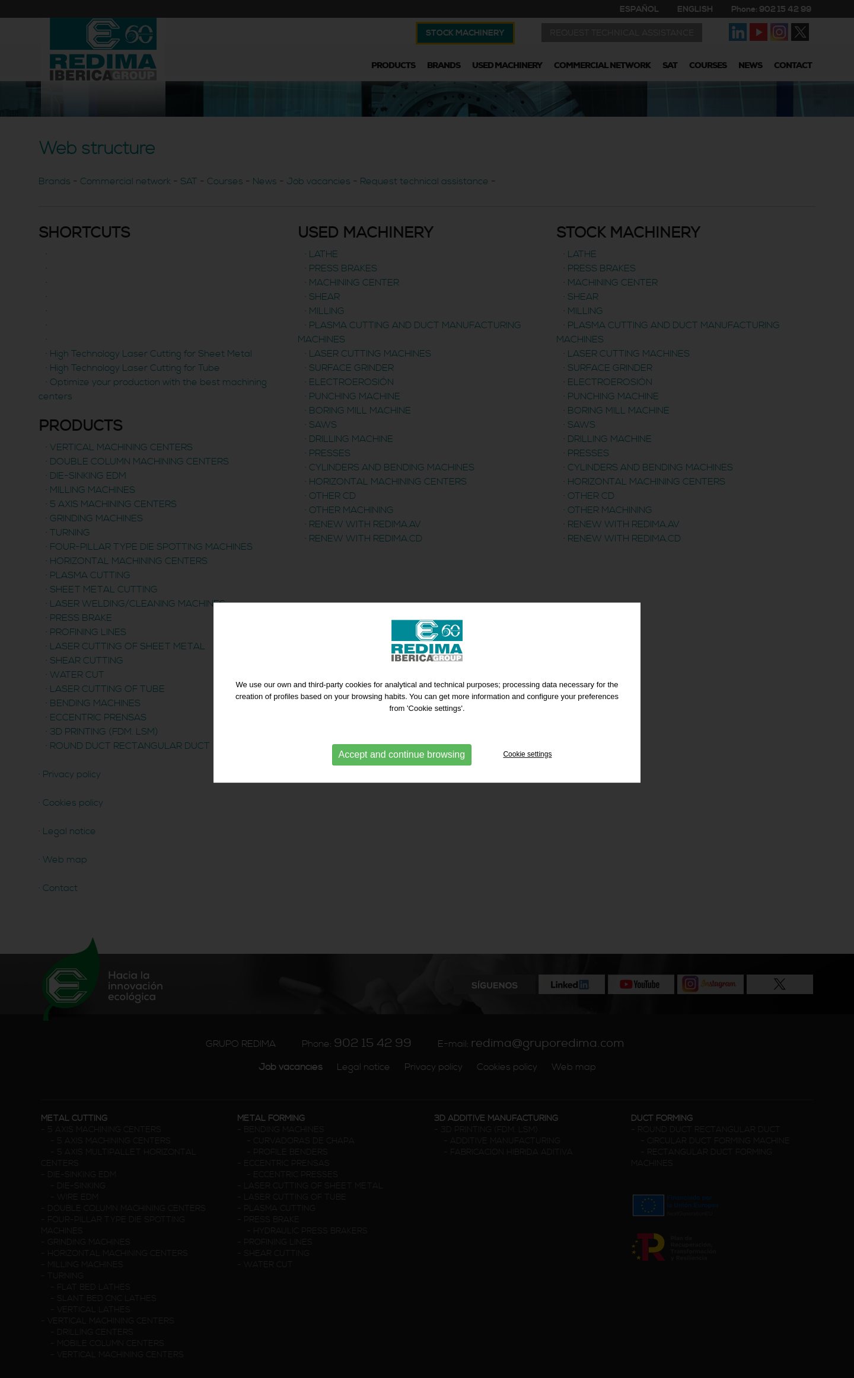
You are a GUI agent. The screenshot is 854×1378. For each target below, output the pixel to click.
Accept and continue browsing (402, 756)
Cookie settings (527, 756)
